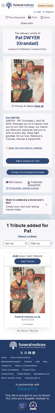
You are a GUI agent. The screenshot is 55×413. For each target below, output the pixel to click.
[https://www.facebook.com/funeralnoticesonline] (29, 353)
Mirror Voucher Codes (11, 378)
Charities (28, 361)
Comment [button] (27, 324)
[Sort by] (15, 243)
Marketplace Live (41, 374)
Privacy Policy (29, 370)
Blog (45, 361)
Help (38, 361)
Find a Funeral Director (20, 357)
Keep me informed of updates (24, 147)
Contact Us (6, 366)
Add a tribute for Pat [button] (27, 160)
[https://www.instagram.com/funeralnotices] (25, 353)
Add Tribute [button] (27, 261)
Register (48, 12)
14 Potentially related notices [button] (22, 188)
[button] (45, 5)
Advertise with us (32, 378)
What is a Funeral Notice (26, 366)
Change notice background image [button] (27, 172)
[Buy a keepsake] (15, 17)
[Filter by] (40, 243)
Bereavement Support (11, 361)
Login (37, 12)
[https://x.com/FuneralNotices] (21, 353)
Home (4, 357)
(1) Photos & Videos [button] (27, 106)
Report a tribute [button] (27, 236)
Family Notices (23, 374)
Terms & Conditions (10, 370)
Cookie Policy (7, 374)
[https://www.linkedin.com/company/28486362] (33, 353)
